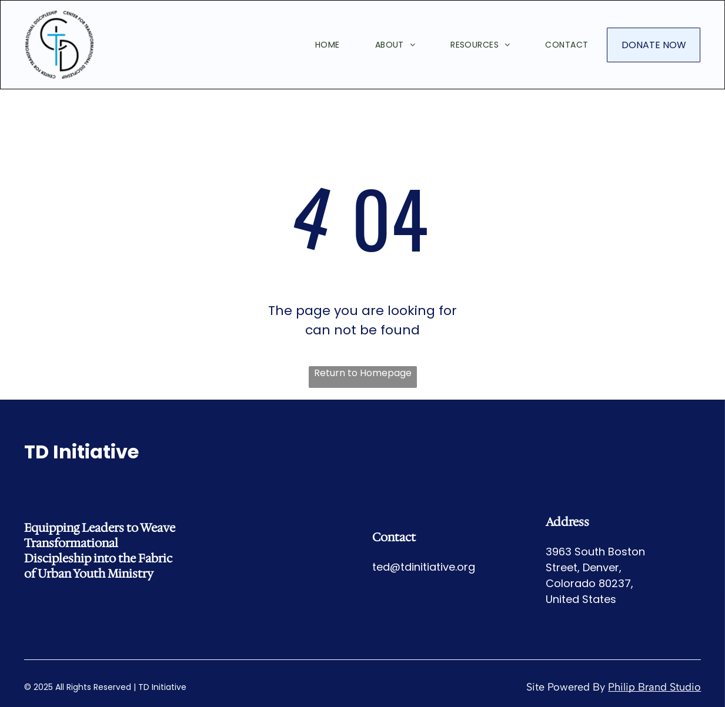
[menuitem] (310, 44)
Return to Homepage (363, 373)
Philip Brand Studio (654, 687)
